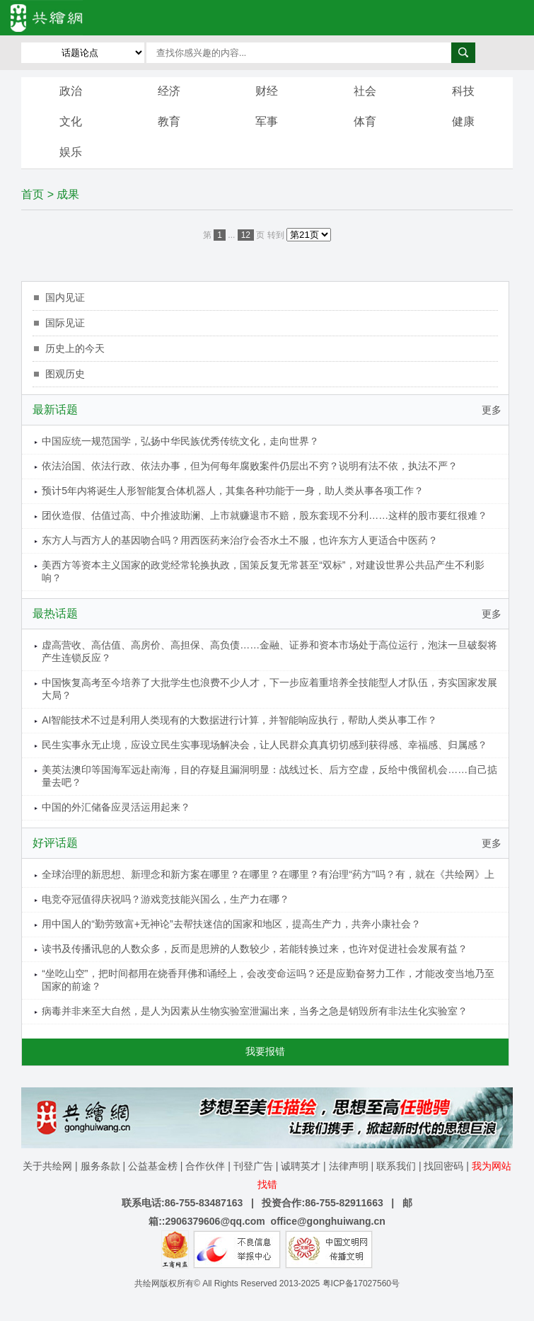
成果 (68, 194)
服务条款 (100, 1166)
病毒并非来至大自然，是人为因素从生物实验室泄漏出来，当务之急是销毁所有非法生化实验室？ (255, 1011)
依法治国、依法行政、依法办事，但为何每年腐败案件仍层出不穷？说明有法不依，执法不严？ (250, 465)
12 (245, 235)
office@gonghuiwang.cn (328, 1221)
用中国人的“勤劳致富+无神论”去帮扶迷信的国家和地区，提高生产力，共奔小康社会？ (231, 924)
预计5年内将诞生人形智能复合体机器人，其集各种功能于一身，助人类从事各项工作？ (233, 490)
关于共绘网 (47, 1166)
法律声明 (348, 1166)
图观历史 (65, 373)
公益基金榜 (153, 1166)
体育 (365, 121)
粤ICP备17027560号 (361, 1283)
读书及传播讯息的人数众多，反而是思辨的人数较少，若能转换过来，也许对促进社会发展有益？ (255, 948)
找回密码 (443, 1166)
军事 (266, 121)
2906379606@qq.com (215, 1221)
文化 (70, 121)
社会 (365, 91)
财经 (266, 91)
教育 (169, 121)
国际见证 (65, 322)
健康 (463, 121)
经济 (169, 91)
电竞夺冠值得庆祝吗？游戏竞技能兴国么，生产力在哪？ (165, 899)
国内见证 (65, 297)
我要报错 (265, 1051)
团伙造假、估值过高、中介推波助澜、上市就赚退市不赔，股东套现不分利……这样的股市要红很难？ (264, 515)
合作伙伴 (205, 1166)
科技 (463, 91)
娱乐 (70, 152)
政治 (70, 91)
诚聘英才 (300, 1166)
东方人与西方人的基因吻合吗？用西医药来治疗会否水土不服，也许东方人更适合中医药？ (240, 540)
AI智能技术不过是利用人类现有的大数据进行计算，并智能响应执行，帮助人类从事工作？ (239, 720)
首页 (32, 194)
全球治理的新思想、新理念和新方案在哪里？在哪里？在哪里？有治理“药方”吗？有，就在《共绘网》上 (268, 874)
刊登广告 (253, 1166)
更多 (491, 410)
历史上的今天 (75, 348)
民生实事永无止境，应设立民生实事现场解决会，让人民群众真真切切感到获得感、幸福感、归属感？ (264, 744)
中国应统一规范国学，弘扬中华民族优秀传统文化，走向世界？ (180, 441)
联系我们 (396, 1166)
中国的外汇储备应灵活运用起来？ (116, 807)
